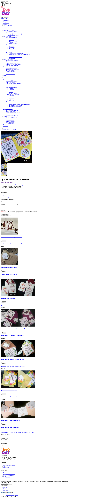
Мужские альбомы (10, 72)
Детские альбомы (10, 70)
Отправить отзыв (4, 215)
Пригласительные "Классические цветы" (11, 421)
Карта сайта (6, 468)
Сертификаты (12, 58)
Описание (5, 195)
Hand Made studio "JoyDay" (17, 185)
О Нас (4, 467)
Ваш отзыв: (3, 211)
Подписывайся (4, 486)
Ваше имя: (3, 204)
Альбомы (5, 66)
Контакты (5, 126)
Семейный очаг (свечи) (11, 31)
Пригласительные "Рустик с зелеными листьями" (13, 360)
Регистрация (6, 20)
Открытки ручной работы (12, 65)
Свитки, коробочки (13, 43)
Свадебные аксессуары (8, 30)
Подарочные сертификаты (9, 475)
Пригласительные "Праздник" (10, 129)
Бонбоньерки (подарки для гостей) (14, 34)
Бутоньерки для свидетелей (12, 35)
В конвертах (11, 40)
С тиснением (11, 38)
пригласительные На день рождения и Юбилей (19, 54)
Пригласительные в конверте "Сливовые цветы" (13, 329)
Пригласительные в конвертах (16, 433)
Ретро (10, 49)
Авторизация (6, 21)
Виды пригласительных (11, 37)
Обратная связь (6, 478)
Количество (3, 192)
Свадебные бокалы (10, 32)
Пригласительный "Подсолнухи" (9, 391)
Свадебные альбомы (10, 71)
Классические (12, 47)
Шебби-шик (11, 48)
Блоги (4, 75)
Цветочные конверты (11, 61)
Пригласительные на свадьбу (15, 55)
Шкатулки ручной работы (12, 60)
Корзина (5, 24)
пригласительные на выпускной (16, 53)
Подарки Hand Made (8, 59)
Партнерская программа (8, 476)
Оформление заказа (7, 25)
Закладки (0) (6, 23)
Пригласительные (7, 36)
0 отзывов (3, 182)
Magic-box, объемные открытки (13, 63)
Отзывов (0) (6, 197)
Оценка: (2, 214)
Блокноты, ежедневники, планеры (13, 64)
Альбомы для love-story (11, 68)
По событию (9, 52)
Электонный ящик (5, 483)
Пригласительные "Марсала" (8, 299)
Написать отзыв (9, 182)
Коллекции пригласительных (12, 44)
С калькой (11, 42)
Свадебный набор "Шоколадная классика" (11, 238)
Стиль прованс (12, 51)
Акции (4, 477)
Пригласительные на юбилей (15, 57)
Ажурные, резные (13, 41)
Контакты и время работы (9, 466)
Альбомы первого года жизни (12, 69)
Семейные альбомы (10, 74)
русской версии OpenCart (12, 496)
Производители (6, 473)
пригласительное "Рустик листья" (9, 268)
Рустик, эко (11, 46)
